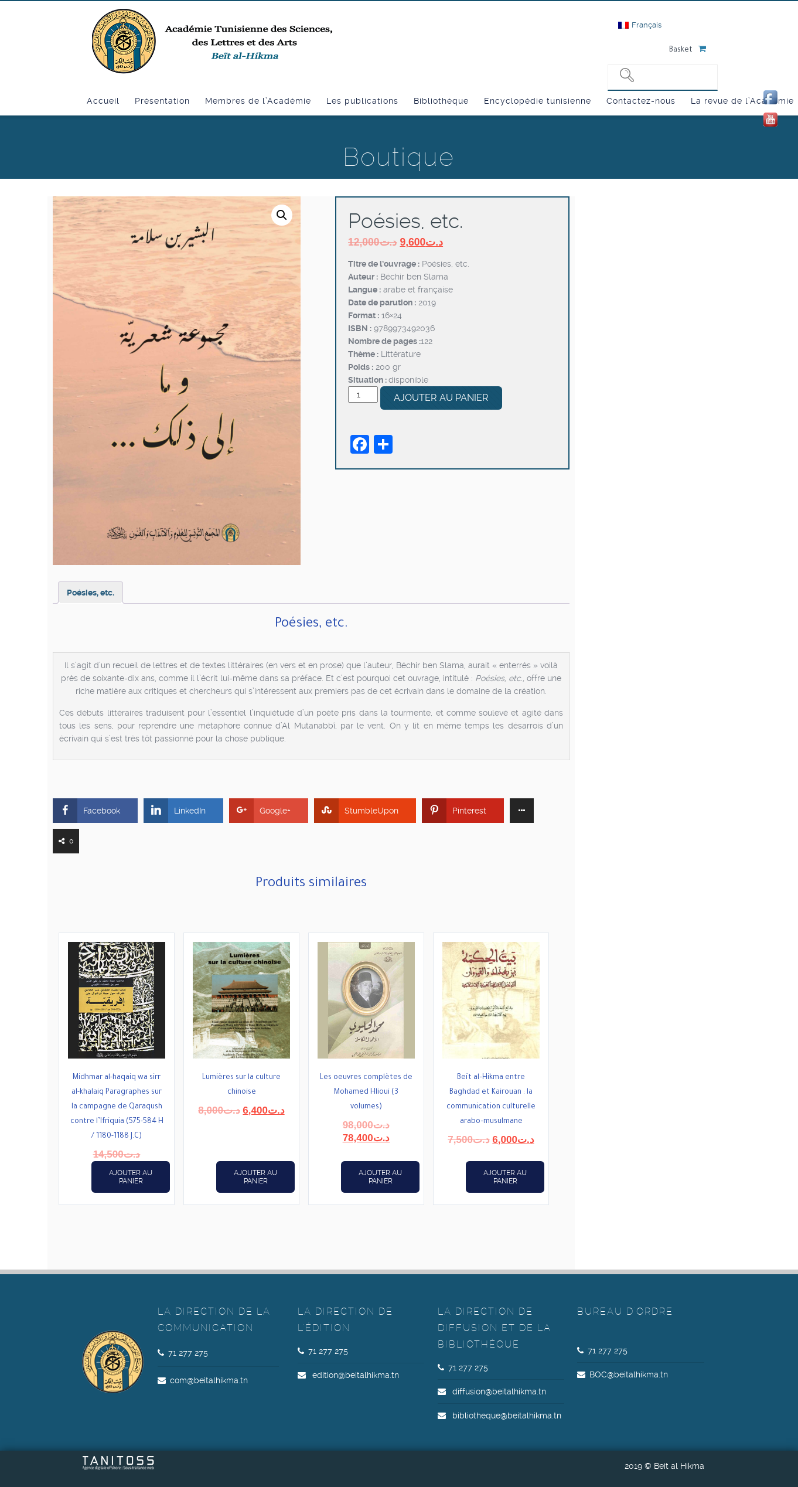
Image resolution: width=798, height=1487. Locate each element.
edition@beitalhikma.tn (355, 1375)
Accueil (103, 101)
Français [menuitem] (646, 25)
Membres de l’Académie (258, 101)
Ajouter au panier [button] (130, 1177)
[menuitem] (639, 25)
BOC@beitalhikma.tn (628, 1374)
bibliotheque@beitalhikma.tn (506, 1415)
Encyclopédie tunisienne (537, 101)
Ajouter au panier (441, 397)
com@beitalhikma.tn (209, 1380)
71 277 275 (188, 1352)
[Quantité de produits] (363, 394)
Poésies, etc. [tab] (90, 592)
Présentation (162, 101)
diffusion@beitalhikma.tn (499, 1391)
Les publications (362, 101)
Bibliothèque (441, 101)
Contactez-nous (641, 101)
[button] (281, 215)
